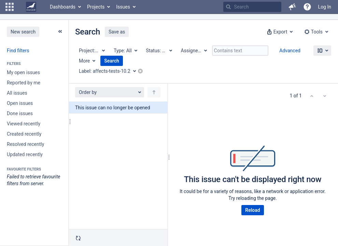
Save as (117, 32)
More (84, 61)
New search (23, 32)
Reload (252, 210)
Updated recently (25, 154)
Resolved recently (25, 144)
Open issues (20, 103)
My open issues (23, 72)
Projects (95, 7)
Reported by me (23, 82)
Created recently (24, 134)
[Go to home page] (31, 7)
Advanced (289, 50)
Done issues (20, 113)
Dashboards (62, 7)
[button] (9, 7)
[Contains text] (240, 50)
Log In (324, 7)
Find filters (18, 50)
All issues (17, 93)
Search (111, 61)
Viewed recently (23, 123)
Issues (123, 7)
